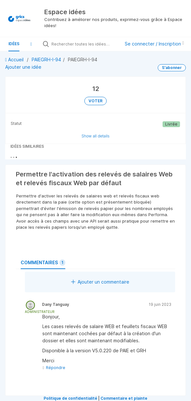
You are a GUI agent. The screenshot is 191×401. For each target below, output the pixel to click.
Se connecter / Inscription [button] (154, 43)
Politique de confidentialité (70, 398)
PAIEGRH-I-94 (46, 59)
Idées (13, 43)
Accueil (15, 59)
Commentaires (43, 262)
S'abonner (172, 67)
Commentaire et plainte (124, 398)
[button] (31, 44)
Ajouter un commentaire (100, 282)
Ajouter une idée (23, 67)
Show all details (95, 136)
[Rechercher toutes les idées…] (84, 44)
